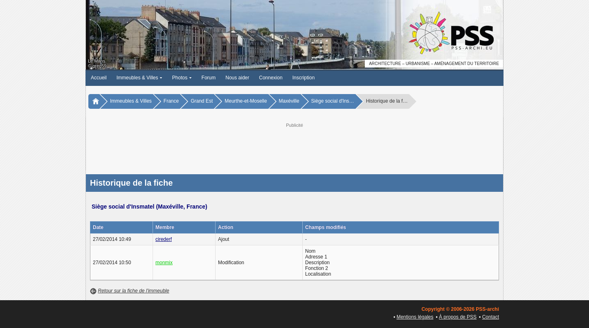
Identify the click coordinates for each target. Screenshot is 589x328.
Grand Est (202, 101)
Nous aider (237, 78)
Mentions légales (414, 317)
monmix (164, 262)
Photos (182, 78)
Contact (490, 317)
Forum (209, 78)
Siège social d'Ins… (332, 101)
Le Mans (96, 60)
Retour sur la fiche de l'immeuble (133, 291)
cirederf (163, 239)
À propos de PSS (458, 317)
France (171, 101)
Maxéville (289, 101)
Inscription (303, 78)
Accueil (99, 78)
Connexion (270, 78)
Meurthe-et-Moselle (246, 101)
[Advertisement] (294, 147)
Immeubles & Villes (139, 78)
